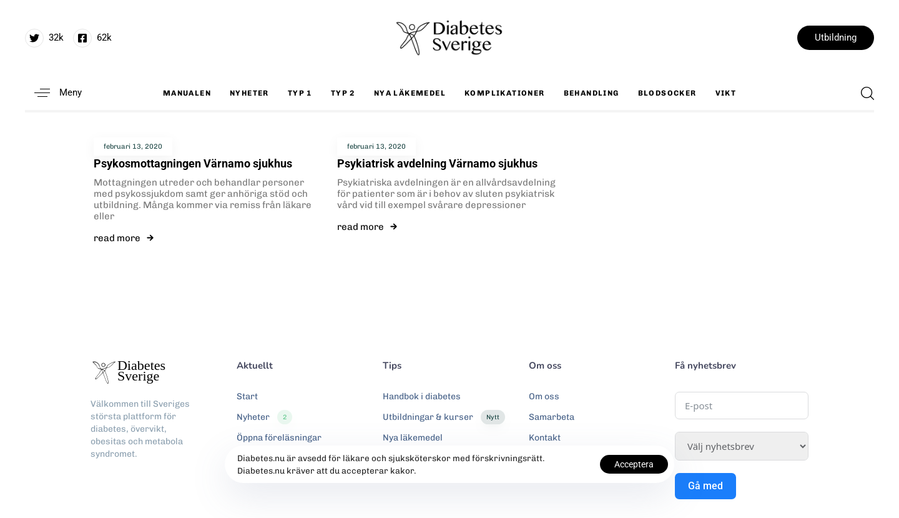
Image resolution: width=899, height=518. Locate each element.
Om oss (544, 396)
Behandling (591, 93)
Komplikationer (504, 93)
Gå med (705, 486)
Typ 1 (300, 93)
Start (247, 396)
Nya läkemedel (410, 93)
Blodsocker (667, 93)
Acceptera (634, 464)
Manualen (187, 93)
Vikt (726, 93)
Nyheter (249, 93)
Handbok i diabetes (422, 396)
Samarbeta (551, 417)
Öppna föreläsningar (279, 437)
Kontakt (545, 437)
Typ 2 (343, 93)
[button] (53, 93)
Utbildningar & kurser (444, 417)
